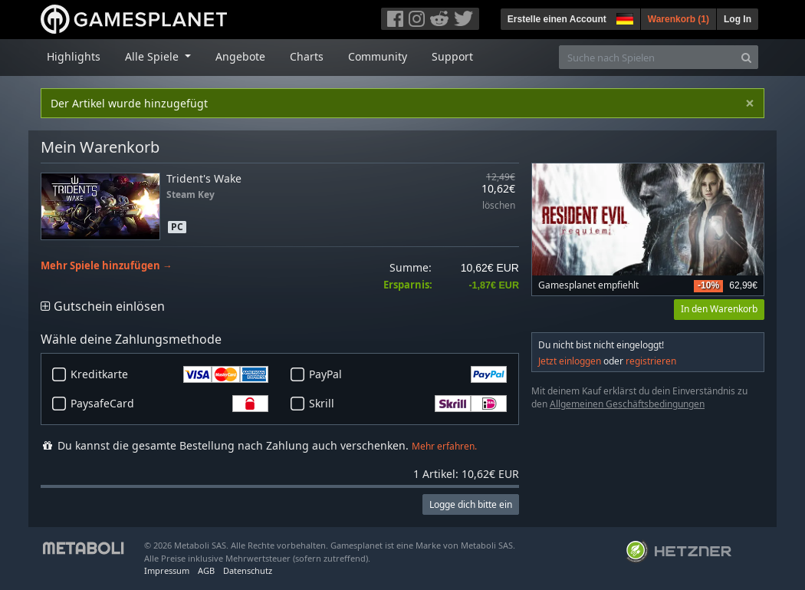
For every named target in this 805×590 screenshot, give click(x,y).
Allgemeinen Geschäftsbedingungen (627, 404)
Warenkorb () (678, 19)
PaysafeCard (169, 403)
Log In (737, 19)
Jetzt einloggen (569, 361)
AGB (206, 570)
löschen (498, 206)
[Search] (746, 57)
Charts (307, 56)
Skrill (408, 403)
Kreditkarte (169, 374)
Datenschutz (247, 570)
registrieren (651, 361)
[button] (623, 17)
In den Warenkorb (719, 308)
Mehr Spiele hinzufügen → (106, 265)
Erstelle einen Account (557, 19)
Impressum (166, 570)
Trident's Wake (204, 178)
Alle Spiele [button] (153, 56)
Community (377, 56)
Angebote (240, 56)
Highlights (73, 56)
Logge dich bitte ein (470, 504)
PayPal (408, 374)
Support (452, 56)
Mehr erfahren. (444, 446)
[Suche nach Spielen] (647, 57)
